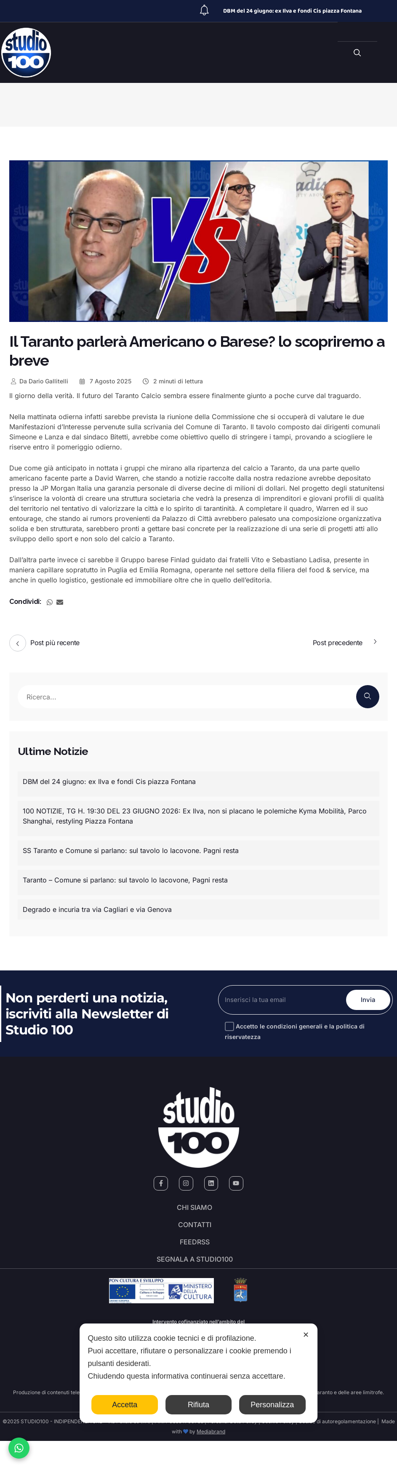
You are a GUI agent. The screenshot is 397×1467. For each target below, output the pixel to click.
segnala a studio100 (195, 1282)
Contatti (194, 1235)
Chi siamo (194, 1211)
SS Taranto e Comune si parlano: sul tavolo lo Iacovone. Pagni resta (131, 850)
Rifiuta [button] (198, 1405)
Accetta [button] (124, 1405)
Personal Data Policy (232, 1447)
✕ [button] (306, 1335)
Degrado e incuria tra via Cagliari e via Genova (97, 909)
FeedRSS (195, 1258)
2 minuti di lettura (172, 381)
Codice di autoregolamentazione (336, 1447)
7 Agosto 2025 (105, 381)
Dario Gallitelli (38, 381)
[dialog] (199, 1373)
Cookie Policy (277, 1447)
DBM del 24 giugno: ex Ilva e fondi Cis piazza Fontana (292, 11)
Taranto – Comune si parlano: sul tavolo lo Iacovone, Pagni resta (125, 880)
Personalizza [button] (272, 1405)
